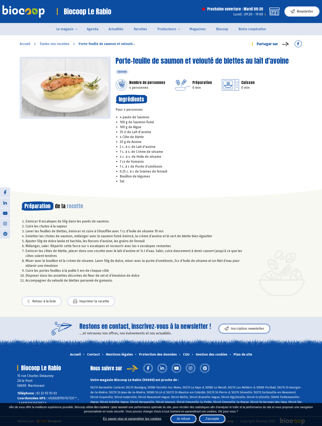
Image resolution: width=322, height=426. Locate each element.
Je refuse (183, 418)
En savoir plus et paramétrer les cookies (132, 418)
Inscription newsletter (244, 329)
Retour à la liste (42, 301)
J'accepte (212, 418)
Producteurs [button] (166, 29)
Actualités (116, 29)
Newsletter (302, 11)
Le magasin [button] (65, 29)
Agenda (92, 29)
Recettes (140, 29)
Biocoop (222, 29)
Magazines (198, 29)
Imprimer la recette (91, 301)
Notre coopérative (252, 29)
